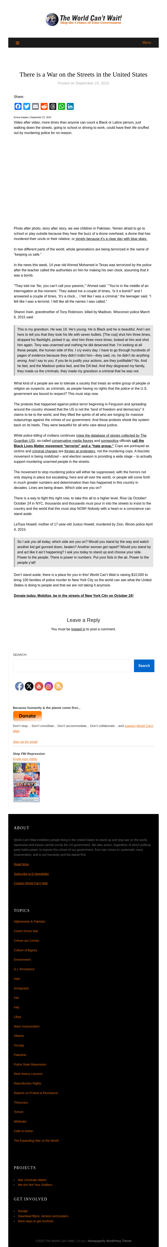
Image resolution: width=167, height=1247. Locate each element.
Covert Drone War (26, 931)
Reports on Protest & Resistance (36, 1093)
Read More (21, 864)
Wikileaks (20, 1121)
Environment (22, 959)
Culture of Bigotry (25, 950)
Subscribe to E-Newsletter (31, 874)
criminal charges (44, 451)
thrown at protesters (79, 451)
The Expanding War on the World (36, 1140)
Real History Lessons (28, 1074)
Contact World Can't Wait (31, 883)
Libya (17, 1017)
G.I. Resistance (24, 969)
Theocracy (21, 1102)
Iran (16, 997)
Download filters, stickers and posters (43, 1216)
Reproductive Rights (27, 1083)
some (105, 441)
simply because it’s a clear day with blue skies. (111, 239)
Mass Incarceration (26, 1026)
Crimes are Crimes (26, 940)
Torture (18, 1112)
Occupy (19, 1045)
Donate (23, 1211)
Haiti (17, 978)
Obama (19, 1035)
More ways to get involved (35, 1221)
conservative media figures (72, 441)
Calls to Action (23, 1131)
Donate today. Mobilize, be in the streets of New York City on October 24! (74, 595)
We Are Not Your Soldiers (35, 1185)
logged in (78, 629)
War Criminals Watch (32, 1180)
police (114, 441)
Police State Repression (30, 1064)
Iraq (16, 1007)
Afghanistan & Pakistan (29, 921)
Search (20, 654)
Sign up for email (25, 742)
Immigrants (21, 988)
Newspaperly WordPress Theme (109, 1241)
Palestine (20, 1055)
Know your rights (25, 759)
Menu (146, 42)
